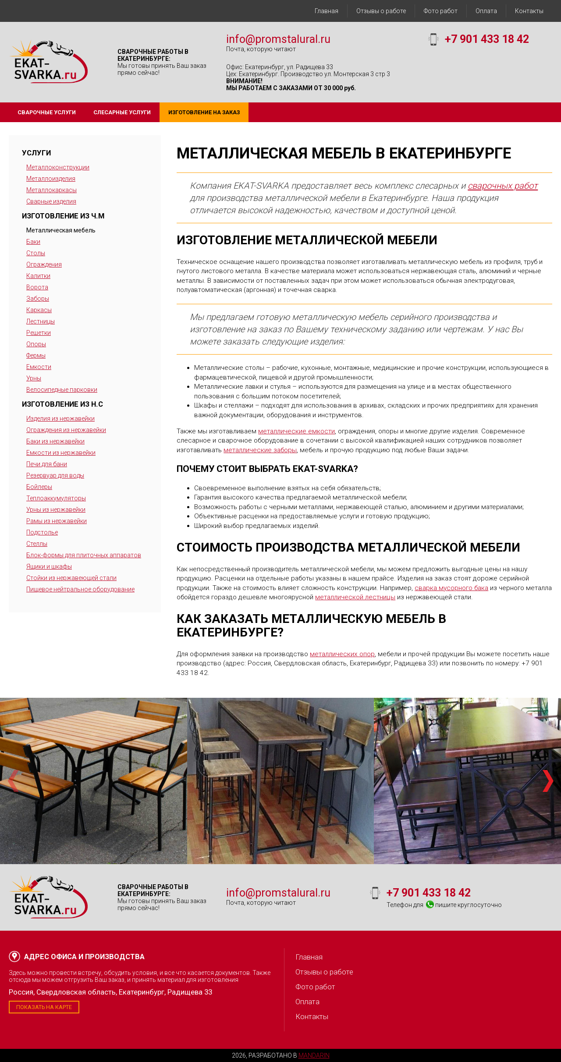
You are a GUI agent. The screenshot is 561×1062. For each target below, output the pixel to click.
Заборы (37, 298)
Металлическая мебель (61, 230)
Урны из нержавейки (55, 509)
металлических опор (342, 654)
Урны (33, 378)
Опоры (36, 344)
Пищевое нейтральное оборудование (80, 589)
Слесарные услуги (122, 112)
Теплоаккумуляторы (56, 498)
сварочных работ (503, 185)
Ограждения (44, 264)
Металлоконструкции (57, 167)
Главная (326, 10)
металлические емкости (296, 431)
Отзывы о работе (381, 10)
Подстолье (42, 532)
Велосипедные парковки (61, 389)
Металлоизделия (50, 178)
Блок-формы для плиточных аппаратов (83, 555)
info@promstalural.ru (278, 39)
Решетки (38, 332)
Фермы (36, 355)
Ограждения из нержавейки (66, 429)
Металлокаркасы (51, 189)
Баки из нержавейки (55, 441)
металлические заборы (260, 450)
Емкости (38, 366)
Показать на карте (44, 1007)
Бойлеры (39, 486)
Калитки (38, 275)
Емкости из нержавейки (61, 452)
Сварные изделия (51, 201)
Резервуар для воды (55, 475)
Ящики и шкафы (49, 566)
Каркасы (39, 309)
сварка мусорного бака (451, 588)
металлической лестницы (355, 597)
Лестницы (40, 321)
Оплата (486, 10)
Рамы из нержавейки (56, 520)
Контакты (529, 10)
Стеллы (36, 543)
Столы (35, 253)
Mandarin (314, 1055)
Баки (33, 241)
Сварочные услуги (47, 112)
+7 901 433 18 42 (487, 39)
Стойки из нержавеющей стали (71, 577)
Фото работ (441, 10)
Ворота (37, 287)
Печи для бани (46, 464)
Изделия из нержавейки (60, 418)
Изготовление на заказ (204, 112)
